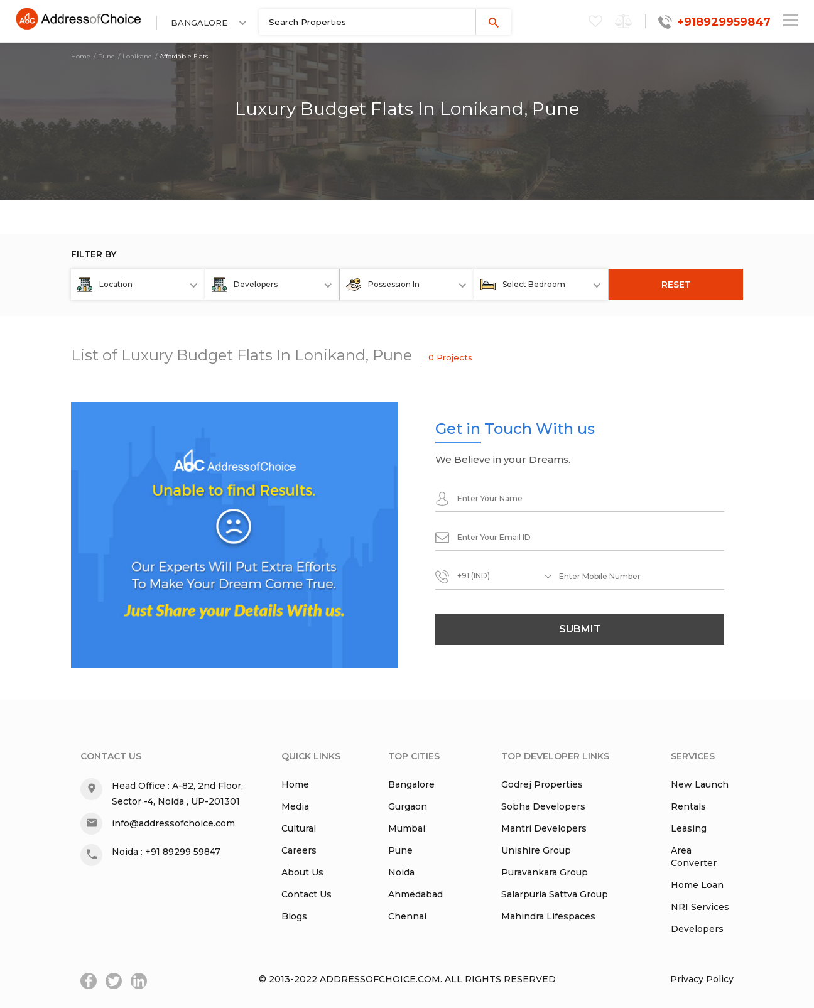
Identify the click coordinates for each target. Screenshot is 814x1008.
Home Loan (697, 885)
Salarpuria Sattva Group (554, 894)
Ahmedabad (415, 894)
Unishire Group (536, 850)
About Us (302, 872)
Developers (697, 929)
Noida (401, 872)
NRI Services (700, 907)
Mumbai (406, 828)
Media (295, 806)
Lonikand (137, 56)
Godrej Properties (542, 784)
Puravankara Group (544, 872)
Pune (106, 56)
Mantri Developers (544, 828)
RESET (676, 284)
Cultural (298, 828)
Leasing (689, 828)
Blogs (294, 916)
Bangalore (411, 784)
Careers (299, 850)
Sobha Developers (543, 806)
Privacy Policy (702, 979)
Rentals (688, 806)
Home (80, 56)
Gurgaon (407, 806)
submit (580, 629)
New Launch (700, 784)
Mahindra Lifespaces (548, 916)
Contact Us (306, 894)
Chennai (407, 916)
